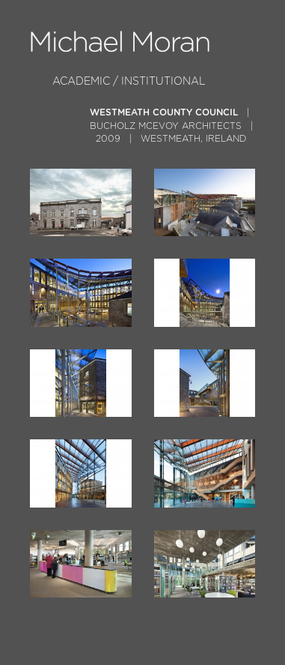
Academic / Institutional (129, 81)
